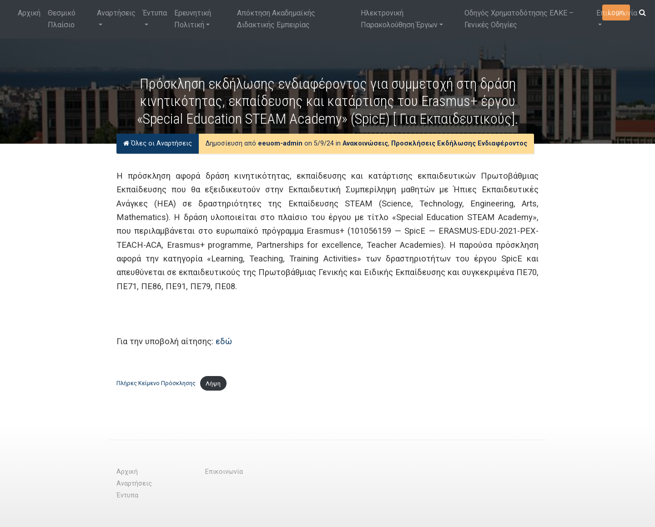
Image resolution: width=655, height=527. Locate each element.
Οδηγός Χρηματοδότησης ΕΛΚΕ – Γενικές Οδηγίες (519, 19)
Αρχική (29, 13)
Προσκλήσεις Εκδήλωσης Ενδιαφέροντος (459, 143)
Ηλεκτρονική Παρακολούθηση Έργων (399, 19)
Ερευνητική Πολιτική (192, 19)
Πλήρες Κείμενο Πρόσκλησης (156, 383)
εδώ (224, 341)
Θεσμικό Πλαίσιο (62, 19)
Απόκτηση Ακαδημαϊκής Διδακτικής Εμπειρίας (276, 19)
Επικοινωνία (616, 13)
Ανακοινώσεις (365, 143)
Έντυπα (155, 13)
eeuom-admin (280, 143)
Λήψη (213, 383)
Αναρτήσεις (116, 13)
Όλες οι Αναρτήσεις (157, 143)
